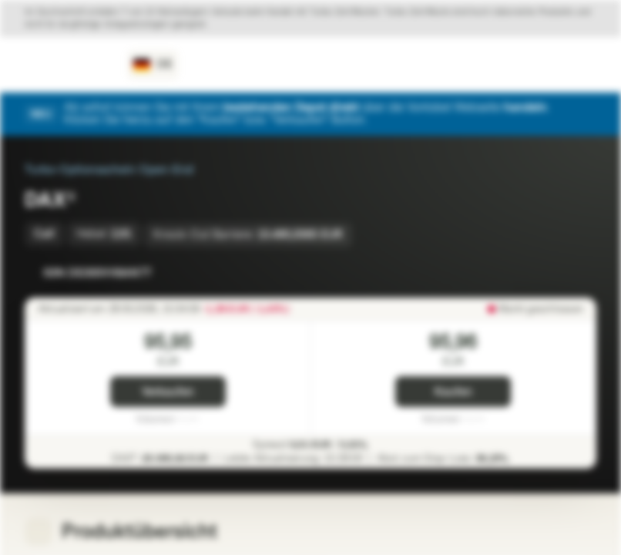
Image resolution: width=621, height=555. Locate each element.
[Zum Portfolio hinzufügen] (581, 272)
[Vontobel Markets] (67, 65)
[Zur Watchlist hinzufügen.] (550, 272)
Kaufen (453, 392)
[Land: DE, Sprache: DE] (153, 64)
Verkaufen (168, 392)
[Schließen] (587, 114)
